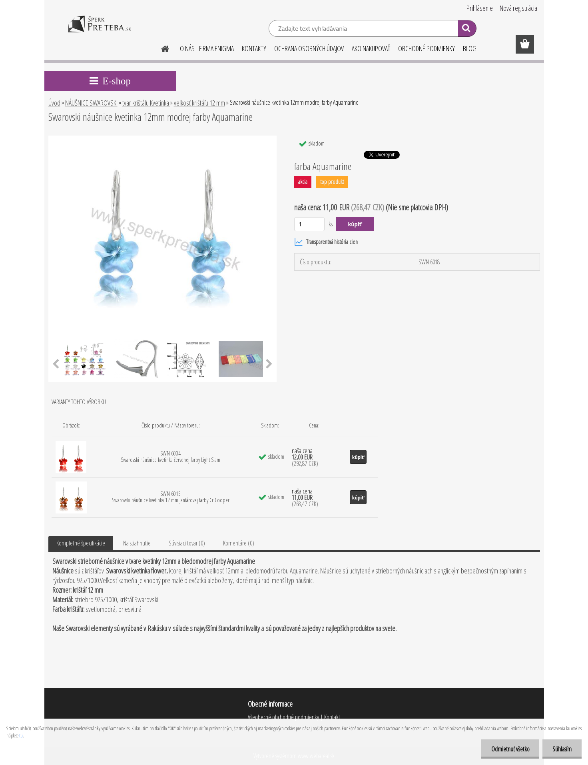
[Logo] (99, 30)
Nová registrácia (518, 8)
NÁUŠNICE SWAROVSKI (91, 103)
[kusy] (309, 224)
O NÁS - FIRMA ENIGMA (207, 48)
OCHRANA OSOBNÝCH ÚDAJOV (309, 48)
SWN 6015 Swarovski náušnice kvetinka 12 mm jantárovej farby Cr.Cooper (170, 497)
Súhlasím (562, 749)
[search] (467, 29)
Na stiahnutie (137, 543)
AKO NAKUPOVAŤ (371, 48)
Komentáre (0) (238, 543)
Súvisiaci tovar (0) (187, 543)
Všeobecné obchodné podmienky (283, 717)
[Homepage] (160, 47)
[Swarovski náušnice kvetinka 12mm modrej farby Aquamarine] (162, 138)
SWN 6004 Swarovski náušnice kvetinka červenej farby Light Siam (170, 456)
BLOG (469, 48)
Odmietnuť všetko (510, 749)
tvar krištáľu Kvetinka (146, 103)
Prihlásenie (479, 8)
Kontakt (331, 717)
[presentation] (56, 364)
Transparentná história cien (326, 242)
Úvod (54, 103)
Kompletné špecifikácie (80, 543)
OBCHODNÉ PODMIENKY (426, 48)
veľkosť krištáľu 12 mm (199, 103)
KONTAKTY (254, 48)
